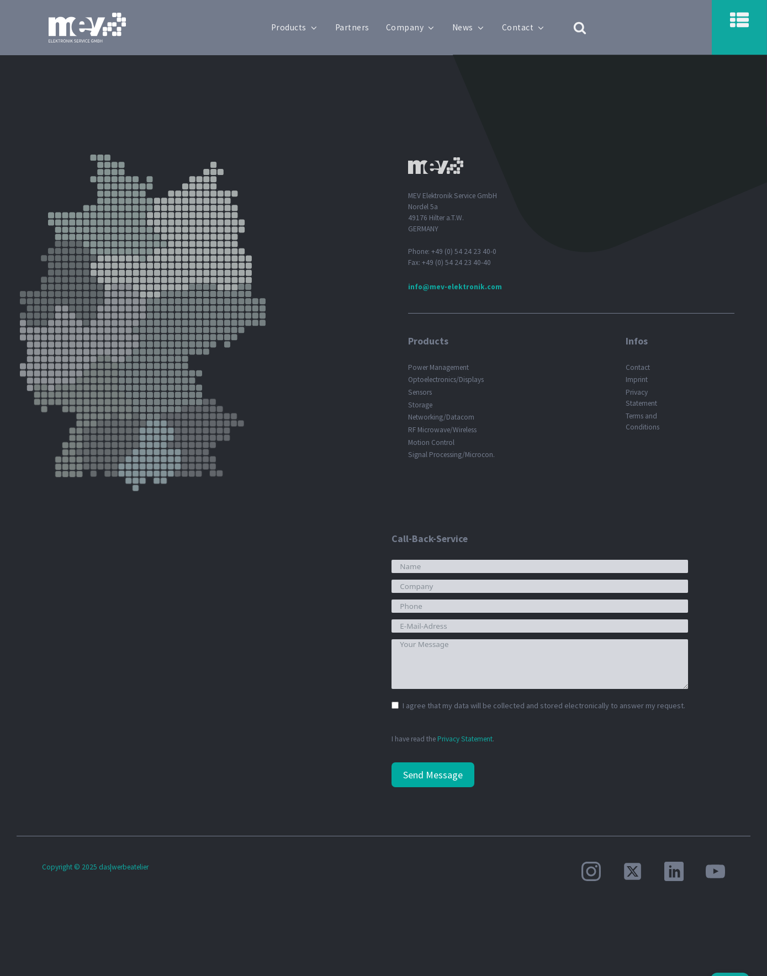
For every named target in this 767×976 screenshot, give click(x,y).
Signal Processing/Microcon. (451, 454)
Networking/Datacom (441, 417)
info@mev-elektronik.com (455, 286)
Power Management (438, 367)
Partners (352, 27)
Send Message (433, 774)
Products (295, 27)
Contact (524, 27)
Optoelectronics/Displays (446, 379)
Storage (420, 405)
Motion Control (431, 442)
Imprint (637, 379)
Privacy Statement (641, 398)
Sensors (420, 392)
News (468, 27)
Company (411, 27)
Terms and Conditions (642, 421)
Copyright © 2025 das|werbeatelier (95, 867)
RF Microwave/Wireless (442, 429)
